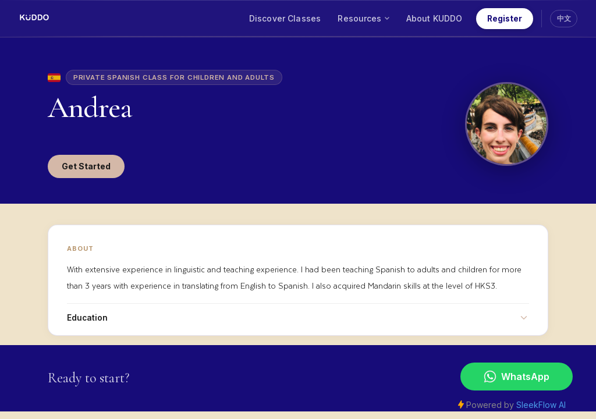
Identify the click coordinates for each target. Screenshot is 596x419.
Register (504, 18)
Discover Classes (285, 18)
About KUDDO (434, 18)
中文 (564, 18)
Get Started (86, 166)
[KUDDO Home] (34, 18)
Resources (363, 18)
